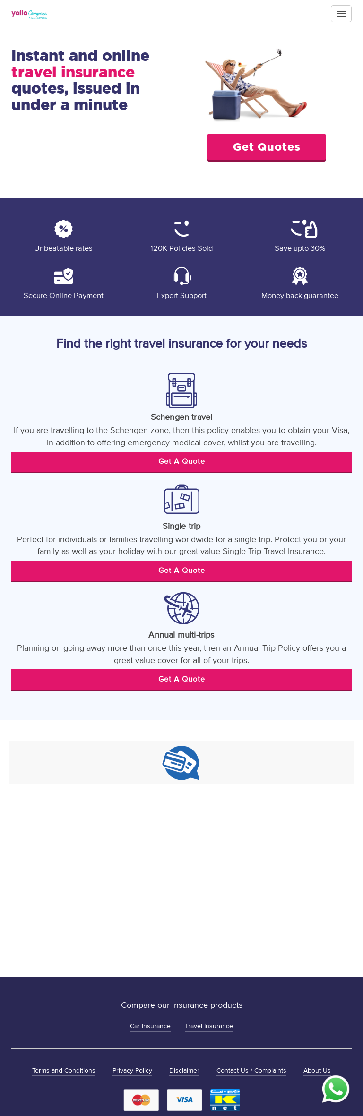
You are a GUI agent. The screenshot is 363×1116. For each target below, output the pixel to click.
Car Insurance (150, 1026)
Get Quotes (267, 147)
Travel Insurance (209, 1026)
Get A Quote (181, 461)
